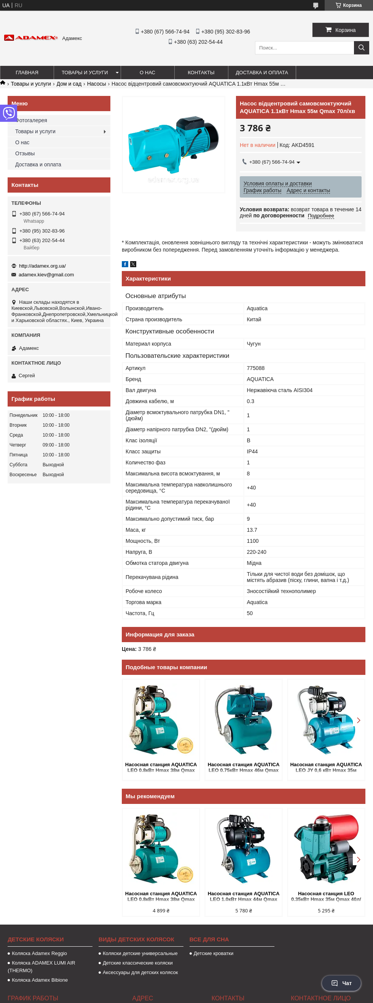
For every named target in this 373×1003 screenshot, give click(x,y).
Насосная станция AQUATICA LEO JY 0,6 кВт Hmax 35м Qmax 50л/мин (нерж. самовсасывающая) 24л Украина (326, 768)
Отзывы (25, 153)
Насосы (96, 84)
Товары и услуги (85, 72)
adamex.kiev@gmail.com (46, 274)
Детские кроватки (213, 953)
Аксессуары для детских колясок (140, 972)
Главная (27, 72)
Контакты (201, 72)
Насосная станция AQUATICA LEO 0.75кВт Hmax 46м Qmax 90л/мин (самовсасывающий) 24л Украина (243, 768)
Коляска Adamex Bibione (40, 980)
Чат (341, 983)
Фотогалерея (31, 120)
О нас (147, 72)
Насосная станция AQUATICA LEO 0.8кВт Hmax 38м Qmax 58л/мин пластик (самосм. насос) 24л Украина (161, 768)
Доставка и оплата (262, 72)
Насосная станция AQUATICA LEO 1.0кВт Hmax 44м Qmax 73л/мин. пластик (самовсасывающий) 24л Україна (244, 897)
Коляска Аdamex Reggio (39, 953)
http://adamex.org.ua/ (42, 266)
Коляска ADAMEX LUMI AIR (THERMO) (41, 966)
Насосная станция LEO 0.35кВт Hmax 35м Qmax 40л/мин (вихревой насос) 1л (326, 897)
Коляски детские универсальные (140, 953)
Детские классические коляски (138, 963)
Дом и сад (69, 84)
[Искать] (361, 47)
